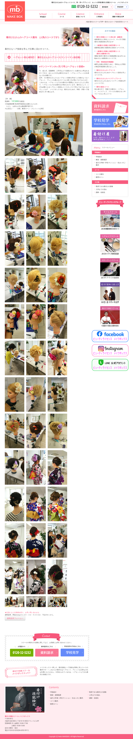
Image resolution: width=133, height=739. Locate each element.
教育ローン (100, 177)
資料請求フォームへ (15, 618)
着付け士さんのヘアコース (105, 70)
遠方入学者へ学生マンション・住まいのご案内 (66, 698)
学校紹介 (99, 157)
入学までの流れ (101, 189)
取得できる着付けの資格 (104, 186)
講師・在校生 (100, 192)
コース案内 (100, 174)
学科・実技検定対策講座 (105, 62)
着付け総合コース (102, 87)
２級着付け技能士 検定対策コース (108, 45)
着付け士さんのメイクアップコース (108, 78)
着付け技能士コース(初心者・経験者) (109, 37)
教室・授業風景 (101, 160)
